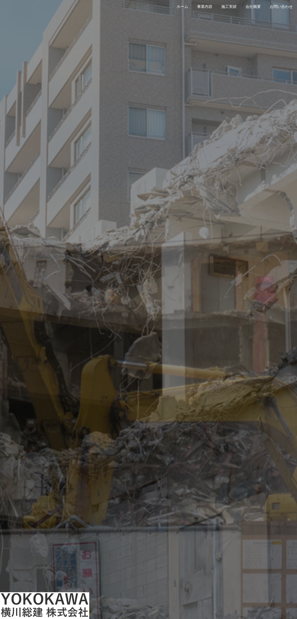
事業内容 (204, 7)
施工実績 (229, 7)
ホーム (182, 7)
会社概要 (253, 7)
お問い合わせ (281, 7)
